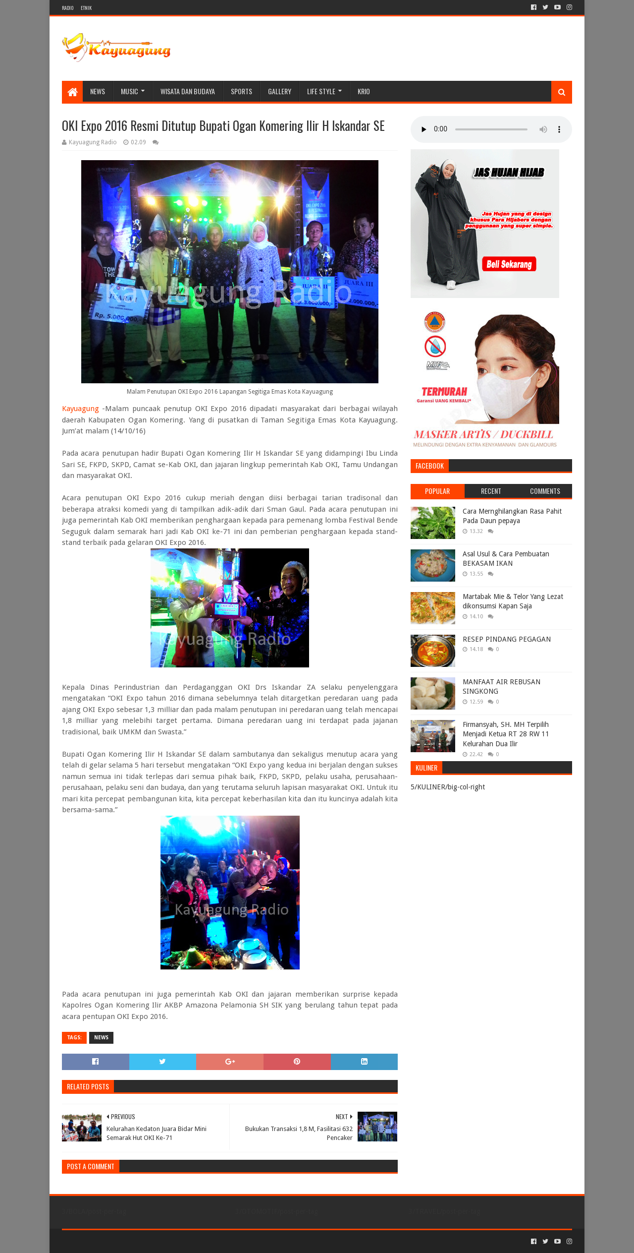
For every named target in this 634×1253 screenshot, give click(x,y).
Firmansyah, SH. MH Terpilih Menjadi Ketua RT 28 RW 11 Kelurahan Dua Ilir (506, 734)
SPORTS (241, 91)
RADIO (67, 7)
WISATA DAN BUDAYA (187, 91)
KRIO (364, 91)
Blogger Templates (174, 1241)
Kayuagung (80, 408)
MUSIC (129, 91)
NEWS (97, 91)
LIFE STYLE (321, 91)
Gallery (279, 91)
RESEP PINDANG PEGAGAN (507, 639)
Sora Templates (117, 1241)
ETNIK (86, 7)
